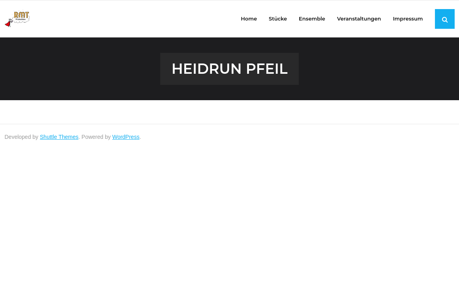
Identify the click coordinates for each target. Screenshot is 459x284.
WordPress (125, 137)
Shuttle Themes (59, 137)
